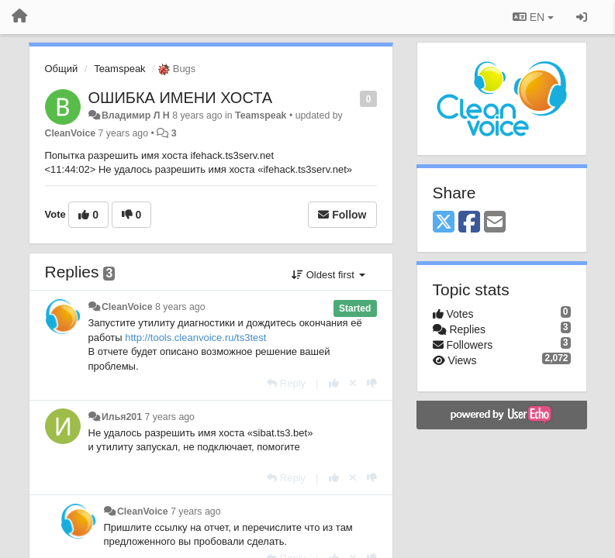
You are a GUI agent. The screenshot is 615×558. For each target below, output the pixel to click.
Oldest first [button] (328, 275)
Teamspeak (119, 68)
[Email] (495, 222)
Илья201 (122, 417)
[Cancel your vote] (353, 383)
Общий (61, 68)
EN (533, 17)
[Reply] (286, 383)
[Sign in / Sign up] (582, 17)
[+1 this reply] (334, 383)
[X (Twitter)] (443, 222)
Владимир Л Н (136, 115)
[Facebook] (469, 222)
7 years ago (169, 417)
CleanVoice (70, 133)
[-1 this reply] (372, 383)
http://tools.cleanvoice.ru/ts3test (195, 337)
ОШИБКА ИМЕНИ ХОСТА (180, 97)
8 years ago (180, 306)
